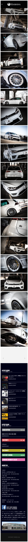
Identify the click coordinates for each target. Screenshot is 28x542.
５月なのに (4, 444)
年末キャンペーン (12, 383)
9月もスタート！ (12, 398)
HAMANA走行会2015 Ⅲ (14, 406)
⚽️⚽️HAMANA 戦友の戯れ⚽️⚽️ (9, 434)
